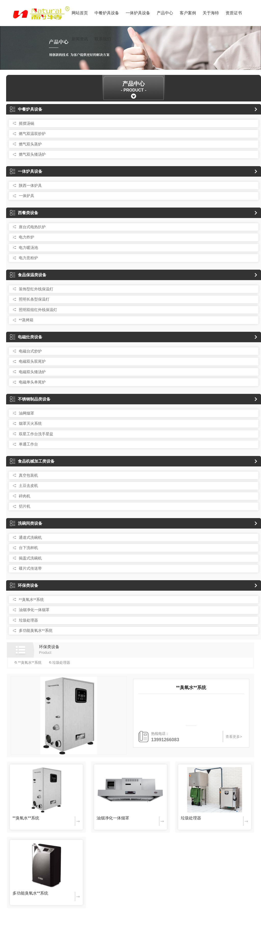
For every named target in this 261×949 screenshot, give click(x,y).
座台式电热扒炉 (32, 227)
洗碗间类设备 (26, 523)
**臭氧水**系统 (31, 599)
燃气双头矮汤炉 (32, 154)
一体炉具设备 (138, 13)
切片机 (24, 506)
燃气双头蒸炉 (30, 144)
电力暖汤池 (28, 247)
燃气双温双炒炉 (32, 133)
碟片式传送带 (30, 568)
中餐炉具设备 (107, 13)
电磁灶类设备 (26, 337)
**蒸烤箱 (26, 320)
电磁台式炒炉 (30, 351)
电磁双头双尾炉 (32, 361)
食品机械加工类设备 (32, 461)
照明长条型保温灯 (34, 299)
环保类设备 (24, 585)
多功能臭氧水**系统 (36, 630)
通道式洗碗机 (30, 537)
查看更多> (234, 737)
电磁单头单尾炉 (32, 382)
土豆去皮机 (28, 485)
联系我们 (103, 39)
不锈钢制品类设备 (30, 399)
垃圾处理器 (28, 620)
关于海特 (211, 13)
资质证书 (234, 13)
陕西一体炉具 (30, 185)
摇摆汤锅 (26, 123)
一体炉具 (26, 195)
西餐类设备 (24, 213)
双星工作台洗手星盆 (36, 434)
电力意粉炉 (28, 258)
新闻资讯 (80, 39)
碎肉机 (24, 496)
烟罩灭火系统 (30, 423)
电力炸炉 (26, 237)
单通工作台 (28, 444)
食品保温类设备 (28, 275)
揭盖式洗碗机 (30, 558)
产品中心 (165, 13)
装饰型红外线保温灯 (36, 289)
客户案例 (188, 13)
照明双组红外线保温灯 (38, 309)
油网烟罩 (26, 413)
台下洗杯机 (28, 547)
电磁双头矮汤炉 (32, 372)
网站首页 (80, 13)
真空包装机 (28, 475)
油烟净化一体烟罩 (34, 610)
